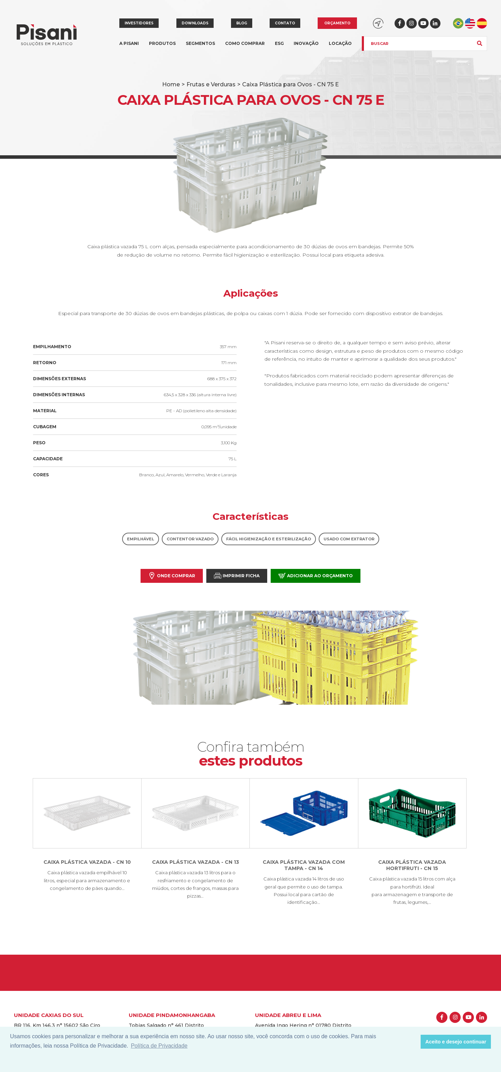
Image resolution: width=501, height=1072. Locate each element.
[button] (413, 1041)
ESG (279, 43)
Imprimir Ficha (237, 575)
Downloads (195, 23)
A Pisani (129, 47)
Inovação (306, 43)
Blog (241, 23)
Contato (285, 23)
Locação (340, 43)
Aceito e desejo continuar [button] (456, 1041)
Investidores (139, 23)
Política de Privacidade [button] (159, 1046)
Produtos (162, 47)
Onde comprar (171, 575)
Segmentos (200, 47)
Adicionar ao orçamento (315, 575)
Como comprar (245, 43)
